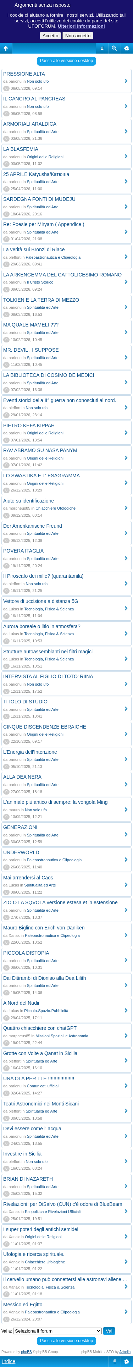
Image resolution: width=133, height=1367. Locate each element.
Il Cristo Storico (40, 282)
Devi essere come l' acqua (32, 1128)
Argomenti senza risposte (43, 5)
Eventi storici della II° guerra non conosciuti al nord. (59, 400)
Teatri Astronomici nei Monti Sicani (41, 1104)
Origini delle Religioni (45, 157)
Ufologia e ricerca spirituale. (34, 1254)
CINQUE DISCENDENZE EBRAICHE (44, 727)
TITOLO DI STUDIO (25, 701)
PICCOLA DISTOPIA (26, 953)
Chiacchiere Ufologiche (55, 508)
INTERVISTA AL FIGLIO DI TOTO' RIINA (48, 676)
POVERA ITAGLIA (23, 551)
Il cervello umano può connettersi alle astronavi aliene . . (65, 1279)
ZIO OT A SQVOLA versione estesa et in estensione (60, 902)
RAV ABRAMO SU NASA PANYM (40, 450)
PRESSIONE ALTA (24, 74)
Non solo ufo (38, 81)
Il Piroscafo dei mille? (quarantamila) (43, 576)
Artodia (125, 1352)
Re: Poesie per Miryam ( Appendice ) (43, 224)
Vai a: (6, 1331)
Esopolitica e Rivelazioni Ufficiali (53, 1211)
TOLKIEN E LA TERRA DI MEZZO (41, 300)
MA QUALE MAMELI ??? (31, 325)
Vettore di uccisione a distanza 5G (40, 601)
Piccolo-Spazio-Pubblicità (46, 1011)
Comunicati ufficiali (43, 1086)
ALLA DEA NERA (22, 777)
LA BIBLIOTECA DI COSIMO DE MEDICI (48, 375)
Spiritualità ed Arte (43, 132)
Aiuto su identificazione (28, 501)
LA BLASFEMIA (20, 149)
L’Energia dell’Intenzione (30, 752)
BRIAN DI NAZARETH (28, 1179)
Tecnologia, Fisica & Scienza (49, 609)
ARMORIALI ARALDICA (29, 124)
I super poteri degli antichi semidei (40, 1229)
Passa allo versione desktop (66, 60)
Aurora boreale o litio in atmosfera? (42, 626)
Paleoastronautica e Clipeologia (53, 257)
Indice (8, 1361)
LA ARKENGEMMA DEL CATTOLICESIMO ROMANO (62, 275)
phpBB (26, 1352)
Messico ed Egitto (23, 1304)
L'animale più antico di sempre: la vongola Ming (55, 802)
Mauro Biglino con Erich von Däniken (44, 927)
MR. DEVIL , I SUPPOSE (31, 350)
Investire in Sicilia (22, 1154)
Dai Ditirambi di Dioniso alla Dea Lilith (44, 978)
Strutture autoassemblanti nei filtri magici (48, 651)
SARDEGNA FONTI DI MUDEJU (39, 199)
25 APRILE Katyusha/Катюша (36, 174)
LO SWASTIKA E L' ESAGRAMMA (41, 475)
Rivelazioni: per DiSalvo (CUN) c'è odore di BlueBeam (62, 1204)
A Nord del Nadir (21, 1003)
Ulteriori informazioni (81, 26)
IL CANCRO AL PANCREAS (34, 98)
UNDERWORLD (21, 852)
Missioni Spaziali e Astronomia (61, 1036)
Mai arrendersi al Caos (28, 877)
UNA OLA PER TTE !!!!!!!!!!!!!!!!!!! (38, 1078)
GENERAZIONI (20, 827)
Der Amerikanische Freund (32, 526)
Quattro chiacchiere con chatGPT (40, 1028)
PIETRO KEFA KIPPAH (29, 425)
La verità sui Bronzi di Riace (34, 249)
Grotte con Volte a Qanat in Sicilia (40, 1053)
